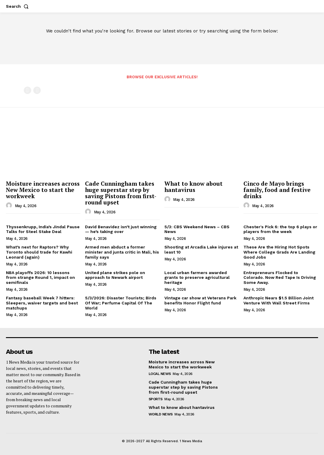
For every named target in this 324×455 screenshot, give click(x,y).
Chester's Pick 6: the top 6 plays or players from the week (280, 229)
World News (161, 414)
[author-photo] (10, 205)
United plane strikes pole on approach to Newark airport (115, 275)
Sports (156, 399)
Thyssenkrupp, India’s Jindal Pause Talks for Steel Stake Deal (43, 229)
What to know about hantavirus (193, 186)
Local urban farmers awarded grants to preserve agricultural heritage (197, 277)
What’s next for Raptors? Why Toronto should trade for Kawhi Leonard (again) (39, 252)
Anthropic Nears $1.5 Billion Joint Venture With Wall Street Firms (278, 300)
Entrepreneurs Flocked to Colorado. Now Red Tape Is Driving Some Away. (279, 277)
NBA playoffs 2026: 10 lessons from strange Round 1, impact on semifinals (40, 277)
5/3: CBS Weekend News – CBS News (196, 229)
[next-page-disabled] (37, 90)
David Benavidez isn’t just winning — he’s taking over (121, 229)
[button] (18, 6)
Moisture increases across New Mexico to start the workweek (43, 190)
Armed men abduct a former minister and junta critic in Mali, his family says (122, 252)
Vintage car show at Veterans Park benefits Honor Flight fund (200, 300)
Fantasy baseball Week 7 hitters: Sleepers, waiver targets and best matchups (42, 302)
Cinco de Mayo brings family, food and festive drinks (277, 190)
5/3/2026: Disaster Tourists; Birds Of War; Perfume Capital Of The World (120, 302)
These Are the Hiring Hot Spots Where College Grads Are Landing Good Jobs (279, 252)
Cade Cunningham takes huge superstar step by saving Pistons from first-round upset (120, 193)
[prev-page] (27, 90)
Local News (160, 374)
